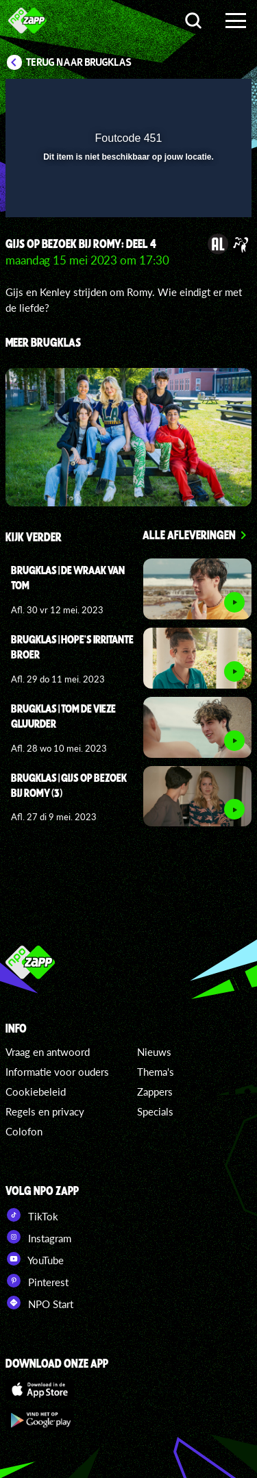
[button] (205, 98)
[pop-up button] (178, 98)
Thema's (155, 1072)
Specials (155, 1111)
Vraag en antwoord (47, 1052)
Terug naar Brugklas (79, 62)
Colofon (23, 1131)
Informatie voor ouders (57, 1072)
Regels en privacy (44, 1111)
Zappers (155, 1091)
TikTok (31, 1215)
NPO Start (39, 1302)
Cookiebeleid (35, 1091)
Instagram (38, 1237)
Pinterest (37, 1280)
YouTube (34, 1259)
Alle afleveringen (189, 534)
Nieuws (154, 1052)
